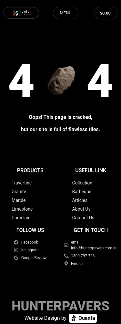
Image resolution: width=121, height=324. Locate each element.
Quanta (83, 318)
